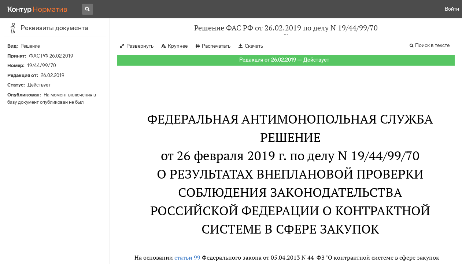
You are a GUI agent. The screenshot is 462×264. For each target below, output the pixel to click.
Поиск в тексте (432, 45)
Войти (452, 9)
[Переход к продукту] (37, 9)
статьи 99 (187, 257)
